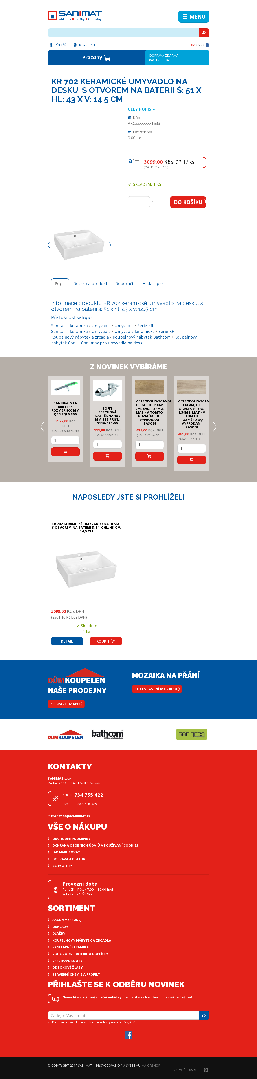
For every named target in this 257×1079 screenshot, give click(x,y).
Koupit (105, 641)
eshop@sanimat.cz (74, 815)
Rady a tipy (62, 865)
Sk (200, 45)
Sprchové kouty (67, 960)
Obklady (60, 926)
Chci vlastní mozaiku (157, 688)
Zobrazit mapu (66, 703)
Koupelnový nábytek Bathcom (142, 337)
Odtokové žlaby (67, 967)
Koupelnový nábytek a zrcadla (80, 337)
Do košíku (190, 202)
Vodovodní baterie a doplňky (80, 953)
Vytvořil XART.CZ (191, 1070)
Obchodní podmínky (71, 838)
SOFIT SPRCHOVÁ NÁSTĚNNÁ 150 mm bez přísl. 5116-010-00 (107, 415)
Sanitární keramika (69, 325)
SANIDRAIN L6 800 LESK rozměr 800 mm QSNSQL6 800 (65, 408)
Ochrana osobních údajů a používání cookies (95, 845)
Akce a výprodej (67, 919)
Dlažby (58, 933)
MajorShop (150, 1065)
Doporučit (125, 283)
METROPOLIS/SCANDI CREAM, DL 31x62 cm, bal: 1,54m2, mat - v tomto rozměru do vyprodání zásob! (195, 414)
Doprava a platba (68, 859)
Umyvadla (101, 325)
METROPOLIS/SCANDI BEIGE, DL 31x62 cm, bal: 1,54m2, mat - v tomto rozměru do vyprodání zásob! (153, 412)
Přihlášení (59, 44)
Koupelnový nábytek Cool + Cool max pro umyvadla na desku (124, 339)
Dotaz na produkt (90, 283)
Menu (194, 16)
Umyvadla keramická (134, 331)
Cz (193, 45)
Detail (67, 641)
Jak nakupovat (66, 852)
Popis (60, 283)
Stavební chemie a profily (76, 974)
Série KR (145, 325)
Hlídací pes (153, 283)
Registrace (84, 44)
